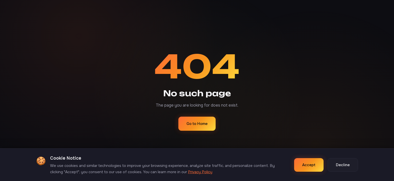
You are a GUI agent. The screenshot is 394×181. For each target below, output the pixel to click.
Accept (309, 164)
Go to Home (197, 123)
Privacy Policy (200, 171)
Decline (343, 164)
